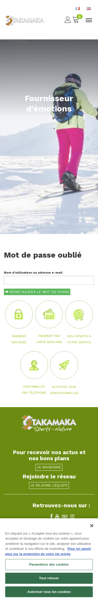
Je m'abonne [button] (49, 467)
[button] (24, 185)
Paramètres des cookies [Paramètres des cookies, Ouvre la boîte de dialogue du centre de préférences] (49, 567)
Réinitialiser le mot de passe (37, 292)
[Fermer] (91, 528)
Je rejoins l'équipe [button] (49, 485)
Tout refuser (49, 581)
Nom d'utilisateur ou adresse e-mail (33, 272)
